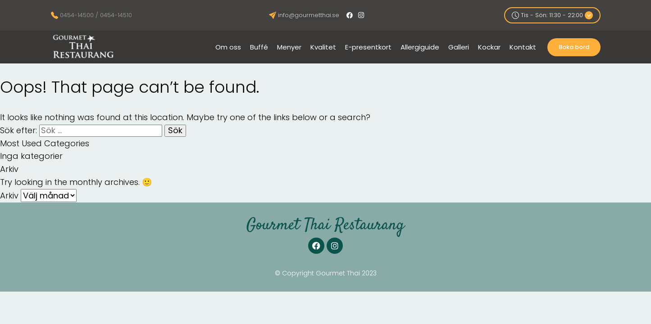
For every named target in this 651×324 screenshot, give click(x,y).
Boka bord (574, 47)
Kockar (489, 47)
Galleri (458, 47)
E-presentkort (368, 47)
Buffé (259, 47)
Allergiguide (420, 47)
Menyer (289, 47)
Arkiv (9, 195)
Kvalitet (323, 47)
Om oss (228, 47)
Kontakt (523, 47)
